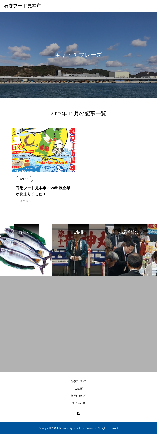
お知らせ (24, 179)
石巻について (79, 381)
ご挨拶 (79, 388)
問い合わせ (78, 403)
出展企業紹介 (79, 395)
